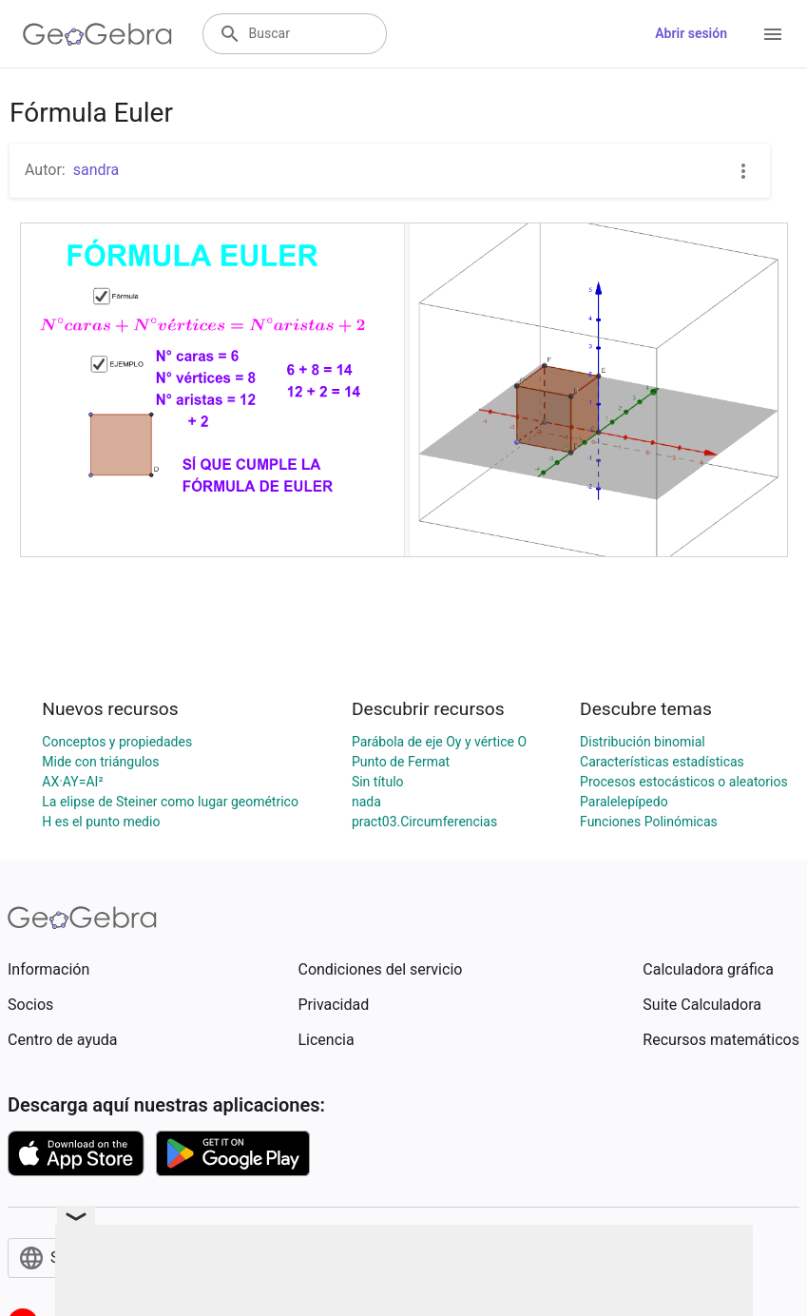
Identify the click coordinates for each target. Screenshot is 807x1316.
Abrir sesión (691, 33)
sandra (96, 170)
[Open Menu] (772, 34)
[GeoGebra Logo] (97, 34)
